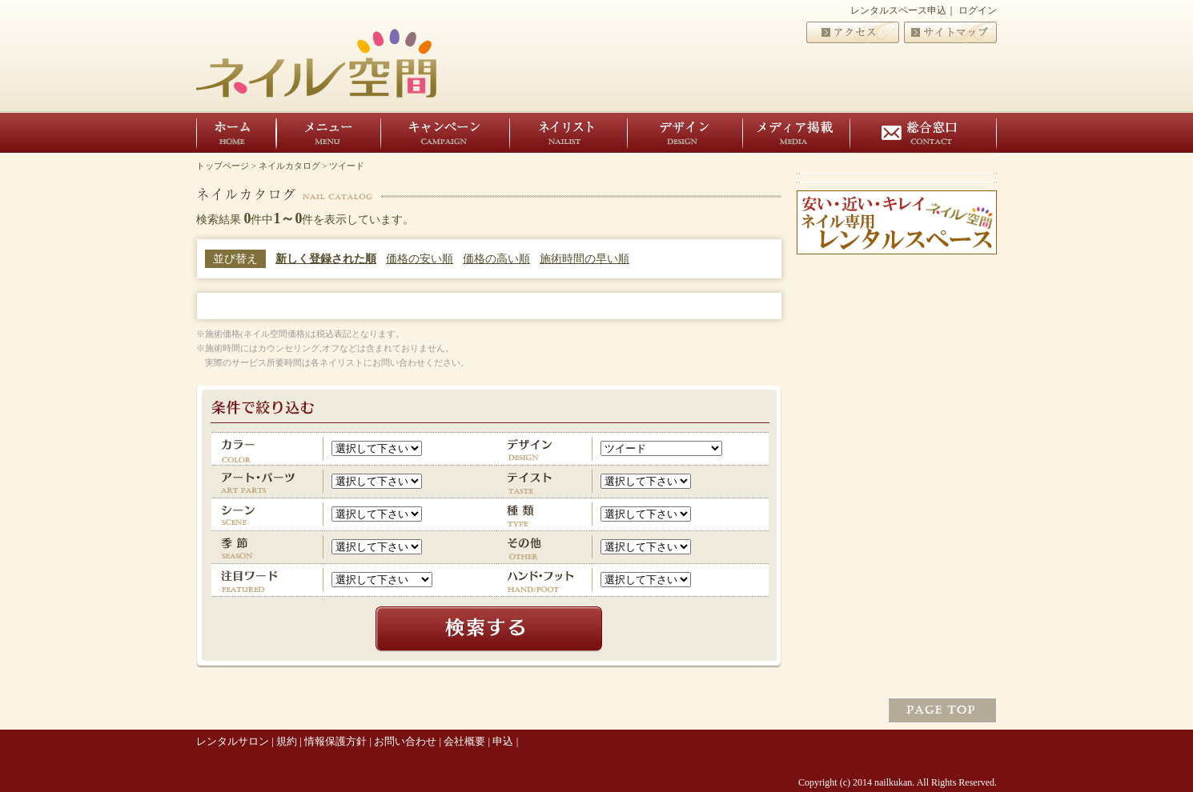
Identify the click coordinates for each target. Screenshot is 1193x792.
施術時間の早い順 (584, 259)
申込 (502, 741)
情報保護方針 (335, 741)
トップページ (222, 165)
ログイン (977, 10)
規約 (286, 741)
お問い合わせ (405, 741)
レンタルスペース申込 (898, 10)
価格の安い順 (419, 259)
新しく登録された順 (325, 259)
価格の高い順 (496, 259)
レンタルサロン (232, 741)
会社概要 (464, 741)
